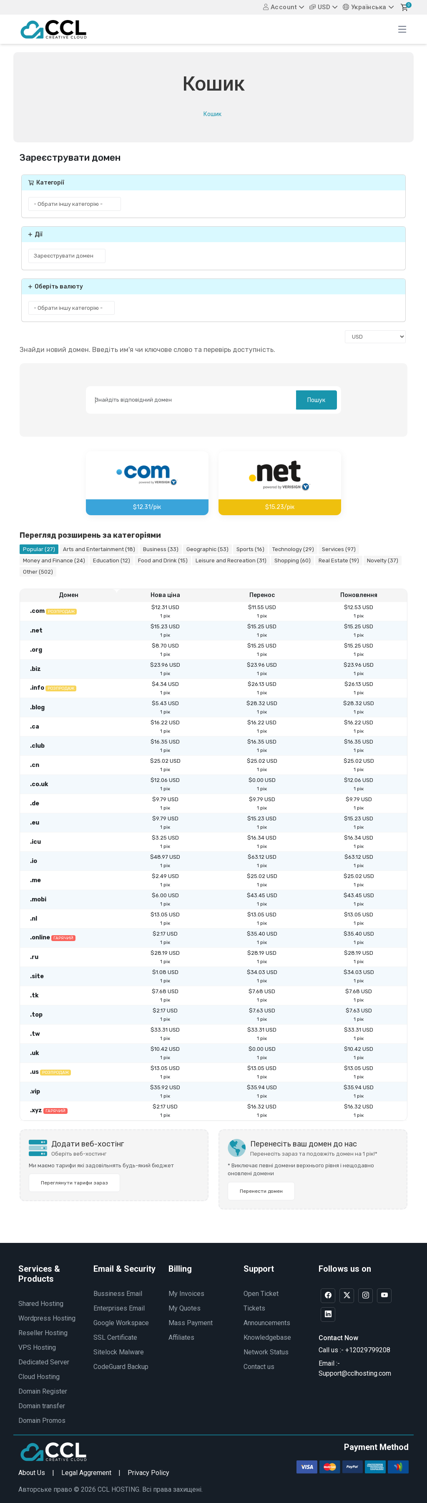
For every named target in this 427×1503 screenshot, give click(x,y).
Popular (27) (39, 549)
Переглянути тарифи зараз (74, 1183)
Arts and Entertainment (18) (99, 549)
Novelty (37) (382, 560)
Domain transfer (41, 1406)
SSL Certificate (115, 1337)
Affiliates (181, 1337)
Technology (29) (293, 549)
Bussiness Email (117, 1294)
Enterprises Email (119, 1308)
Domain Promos (41, 1421)
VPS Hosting (37, 1347)
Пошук (316, 400)
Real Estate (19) (339, 560)
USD (320, 7)
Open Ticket (261, 1294)
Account (280, 7)
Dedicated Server (43, 1362)
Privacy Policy (148, 1473)
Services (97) (339, 549)
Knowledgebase (267, 1337)
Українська (365, 7)
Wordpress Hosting (46, 1318)
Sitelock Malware (118, 1352)
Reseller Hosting (43, 1333)
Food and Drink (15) (163, 560)
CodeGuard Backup (120, 1367)
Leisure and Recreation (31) (231, 560)
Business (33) (160, 549)
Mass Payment (190, 1323)
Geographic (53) (207, 549)
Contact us (259, 1367)
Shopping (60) (292, 560)
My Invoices (186, 1294)
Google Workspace (121, 1323)
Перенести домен (261, 1191)
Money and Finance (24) (54, 560)
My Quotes (184, 1308)
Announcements (267, 1323)
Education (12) (111, 560)
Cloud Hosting (39, 1377)
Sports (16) (250, 549)
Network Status (266, 1352)
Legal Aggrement (86, 1473)
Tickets (254, 1308)
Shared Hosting (40, 1304)
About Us (31, 1473)
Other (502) (38, 572)
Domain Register (42, 1391)
